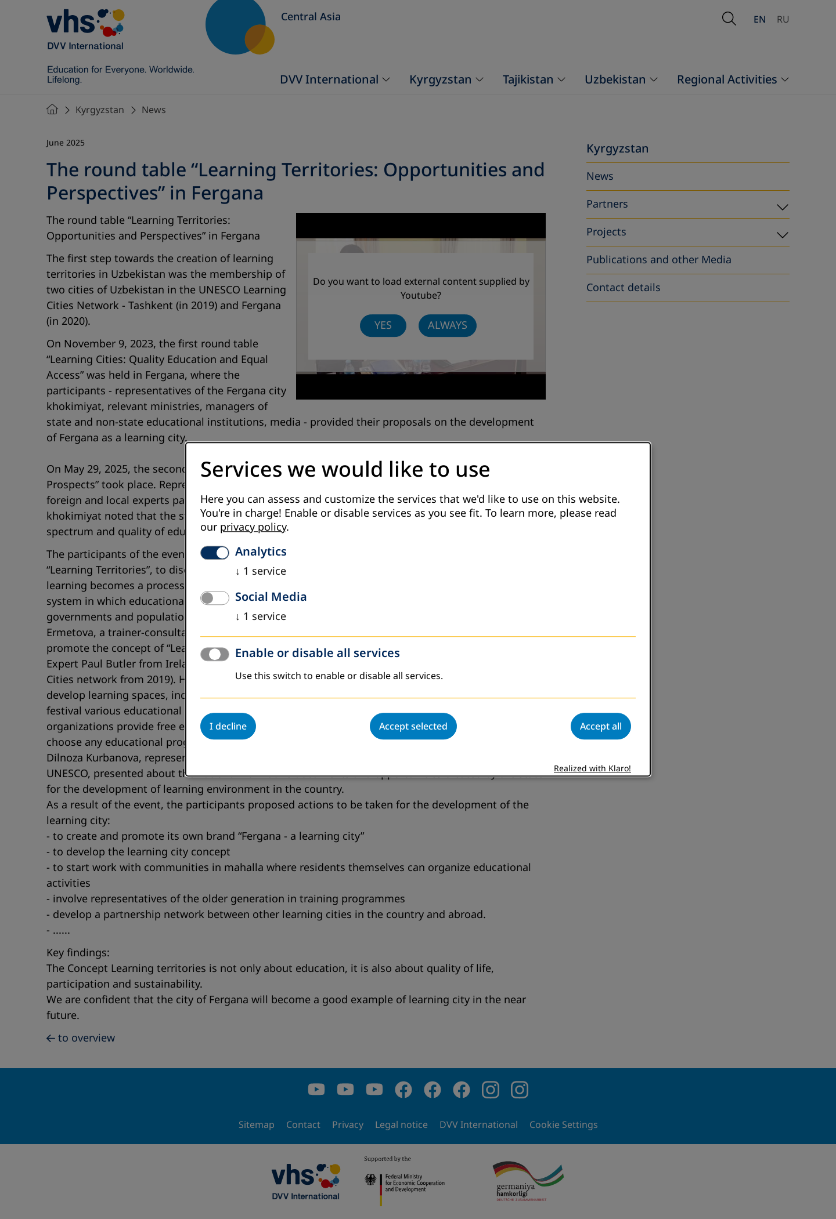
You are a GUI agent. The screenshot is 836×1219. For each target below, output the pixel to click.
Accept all (601, 726)
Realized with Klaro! (592, 769)
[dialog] (418, 609)
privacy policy (253, 527)
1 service (260, 571)
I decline (228, 726)
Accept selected (413, 726)
